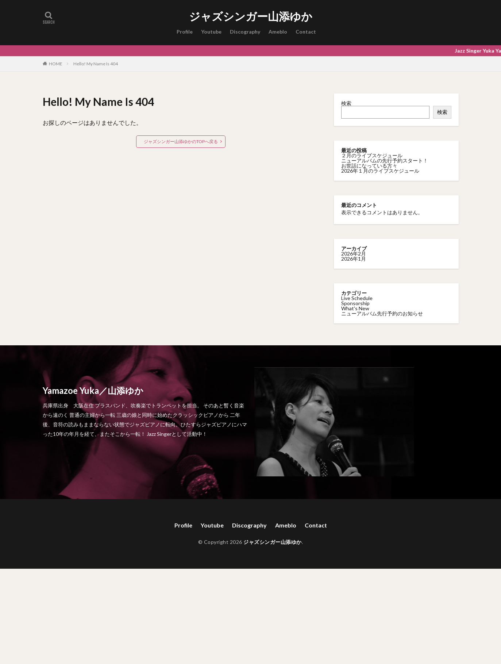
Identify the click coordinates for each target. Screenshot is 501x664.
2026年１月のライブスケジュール (380, 171)
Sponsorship (355, 303)
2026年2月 (353, 253)
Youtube (211, 31)
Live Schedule (357, 298)
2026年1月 (353, 259)
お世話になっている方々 (369, 165)
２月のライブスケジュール (371, 155)
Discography (245, 31)
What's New (355, 308)
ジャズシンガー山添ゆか (250, 16)
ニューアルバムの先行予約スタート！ (384, 160)
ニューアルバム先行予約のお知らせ (382, 313)
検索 (346, 103)
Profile (185, 31)
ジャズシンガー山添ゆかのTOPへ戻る (181, 141)
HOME (55, 63)
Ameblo (278, 31)
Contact (306, 31)
